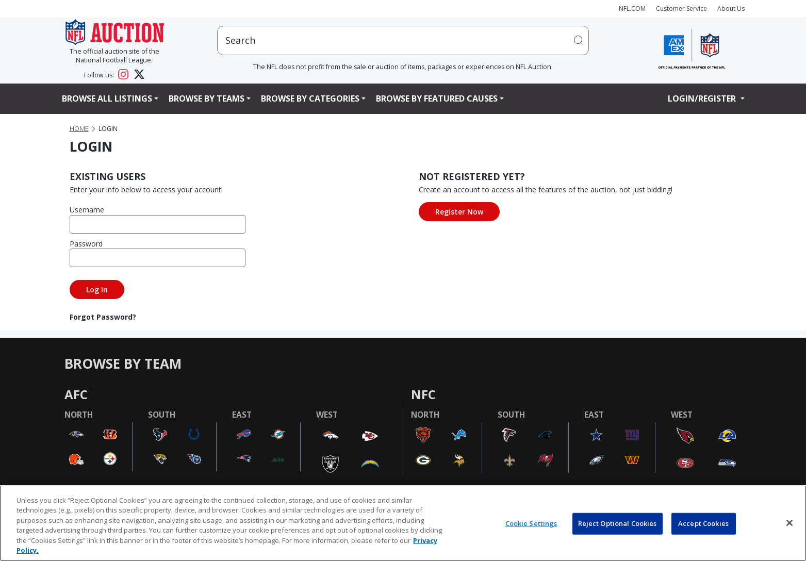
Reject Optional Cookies (617, 523)
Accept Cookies (703, 523)
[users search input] (403, 40)
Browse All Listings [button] (107, 98)
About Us (731, 8)
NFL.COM (632, 8)
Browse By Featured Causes (437, 98)
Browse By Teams (206, 98)
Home (79, 128)
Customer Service (681, 8)
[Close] (789, 523)
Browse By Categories (310, 98)
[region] (403, 523)
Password (86, 244)
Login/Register (703, 98)
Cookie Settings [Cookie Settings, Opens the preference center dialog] (531, 523)
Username (87, 209)
